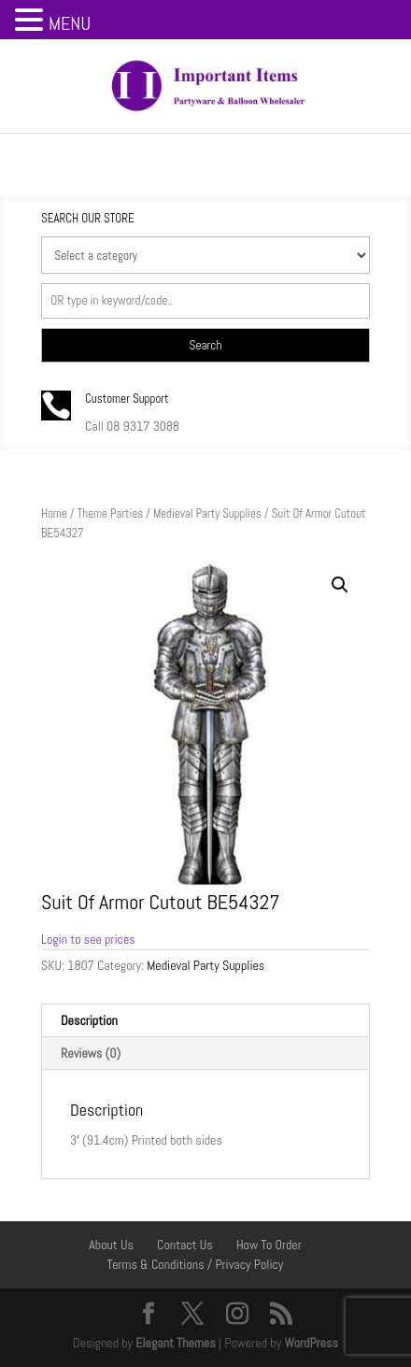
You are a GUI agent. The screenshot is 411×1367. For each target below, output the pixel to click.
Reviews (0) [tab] (90, 1053)
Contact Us (185, 1244)
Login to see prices (88, 939)
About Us (111, 1244)
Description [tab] (89, 1020)
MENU (70, 23)
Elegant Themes (175, 1342)
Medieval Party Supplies (207, 513)
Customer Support (127, 398)
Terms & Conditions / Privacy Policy (195, 1264)
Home (54, 513)
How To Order (269, 1244)
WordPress (311, 1342)
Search (206, 345)
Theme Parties (110, 513)
